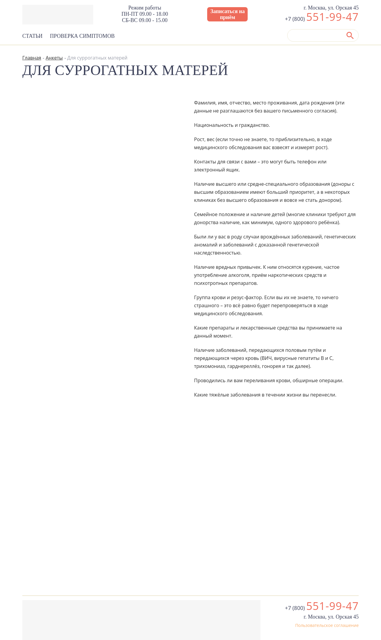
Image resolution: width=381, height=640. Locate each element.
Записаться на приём (227, 14)
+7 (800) (322, 18)
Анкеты (54, 57)
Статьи (32, 36)
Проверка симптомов (82, 36)
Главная (31, 57)
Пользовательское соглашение (327, 625)
